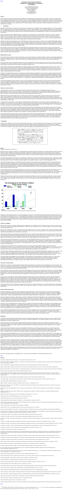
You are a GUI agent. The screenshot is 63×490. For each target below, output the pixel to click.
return (1, 0)
